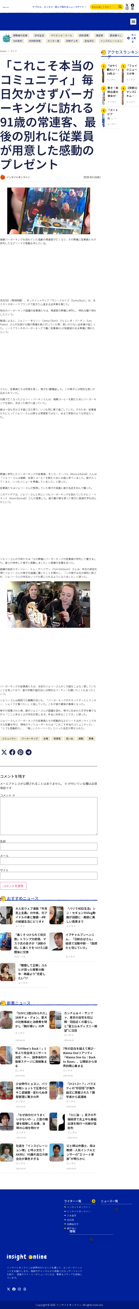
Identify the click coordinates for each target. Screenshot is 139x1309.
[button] (133, 22)
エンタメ (20, 926)
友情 (45, 738)
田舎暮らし (116, 35)
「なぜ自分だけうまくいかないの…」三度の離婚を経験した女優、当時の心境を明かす (32, 1121)
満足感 (99, 35)
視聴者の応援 (20, 35)
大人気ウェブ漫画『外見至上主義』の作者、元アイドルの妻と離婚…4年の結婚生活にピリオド (31, 915)
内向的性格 (35, 40)
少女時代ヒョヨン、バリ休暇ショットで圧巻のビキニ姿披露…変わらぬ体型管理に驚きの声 (32, 1090)
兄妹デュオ (72, 40)
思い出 (69, 738)
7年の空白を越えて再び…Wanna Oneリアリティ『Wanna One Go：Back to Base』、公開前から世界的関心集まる (80, 1057)
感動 (81, 738)
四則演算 (84, 35)
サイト (4, 870)
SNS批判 (17, 40)
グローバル (20, 956)
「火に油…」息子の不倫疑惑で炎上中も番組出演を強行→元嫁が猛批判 (82, 1121)
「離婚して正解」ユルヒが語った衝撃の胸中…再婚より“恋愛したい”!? (32, 971)
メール (4, 855)
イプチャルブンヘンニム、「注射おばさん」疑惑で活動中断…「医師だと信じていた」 (81, 941)
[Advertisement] (48, 273)
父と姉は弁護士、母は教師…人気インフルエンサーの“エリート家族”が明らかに (80, 1152)
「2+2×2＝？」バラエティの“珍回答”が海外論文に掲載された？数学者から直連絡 (81, 1090)
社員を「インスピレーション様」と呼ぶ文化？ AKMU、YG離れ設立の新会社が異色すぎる (32, 1152)
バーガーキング (30, 738)
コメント (7, 795)
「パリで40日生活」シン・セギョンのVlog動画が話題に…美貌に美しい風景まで (81, 915)
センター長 (53, 40)
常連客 (57, 738)
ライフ (13, 51)
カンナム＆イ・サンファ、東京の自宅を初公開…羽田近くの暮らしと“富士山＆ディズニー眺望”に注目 (80, 1022)
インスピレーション (111, 40)
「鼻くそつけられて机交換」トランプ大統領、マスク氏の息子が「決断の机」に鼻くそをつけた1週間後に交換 (31, 943)
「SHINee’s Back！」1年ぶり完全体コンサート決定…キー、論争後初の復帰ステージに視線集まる (31, 1057)
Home (3, 51)
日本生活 (39, 35)
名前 (3, 841)
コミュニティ (9, 738)
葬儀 (91, 738)
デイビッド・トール (61, 35)
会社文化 (89, 40)
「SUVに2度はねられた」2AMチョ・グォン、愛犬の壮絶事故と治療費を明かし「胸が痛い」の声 (31, 1019)
